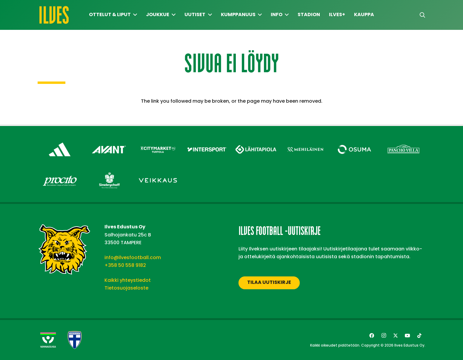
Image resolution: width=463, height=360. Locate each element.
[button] (422, 15)
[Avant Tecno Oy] (109, 140)
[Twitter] (396, 335)
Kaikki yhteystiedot (127, 280)
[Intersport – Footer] (207, 140)
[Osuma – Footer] (354, 140)
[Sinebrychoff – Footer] (109, 171)
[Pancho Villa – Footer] (403, 140)
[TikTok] (419, 335)
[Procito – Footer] (60, 171)
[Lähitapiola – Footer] (256, 139)
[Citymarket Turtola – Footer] (158, 140)
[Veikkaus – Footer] (158, 171)
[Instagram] (384, 335)
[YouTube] (407, 335)
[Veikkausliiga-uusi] (48, 340)
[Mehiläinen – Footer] (305, 140)
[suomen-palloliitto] (74, 340)
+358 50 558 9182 (125, 265)
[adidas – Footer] (60, 140)
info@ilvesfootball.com (132, 257)
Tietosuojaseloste (126, 287)
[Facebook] (372, 335)
